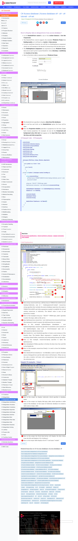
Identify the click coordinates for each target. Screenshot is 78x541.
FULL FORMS (26, 7)
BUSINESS (71, 7)
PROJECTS (50, 7)
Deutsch (53, 521)
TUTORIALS (9, 7)
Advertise (43, 523)
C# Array (7, 145)
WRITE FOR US (58, 3)
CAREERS (63, 7)
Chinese (53, 520)
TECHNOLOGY (17, 7)
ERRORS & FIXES (34, 7)
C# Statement (6, 80)
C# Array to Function (8, 142)
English (52, 518)
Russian (53, 523)
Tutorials (28, 19)
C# (5, 18)
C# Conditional (6, 77)
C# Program (7, 367)
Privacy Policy (35, 522)
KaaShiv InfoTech (31, 530)
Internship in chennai (30, 532)
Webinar (43, 517)
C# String (6, 127)
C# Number (6, 364)
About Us (36, 517)
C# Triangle (7, 385)
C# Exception (6, 229)
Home (23, 19)
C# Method (6, 209)
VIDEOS (57, 7)
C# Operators (7, 55)
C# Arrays (5, 147)
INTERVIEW (43, 7)
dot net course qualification (29, 235)
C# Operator (7, 68)
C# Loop (4, 82)
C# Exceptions (8, 234)
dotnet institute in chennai (45, 235)
